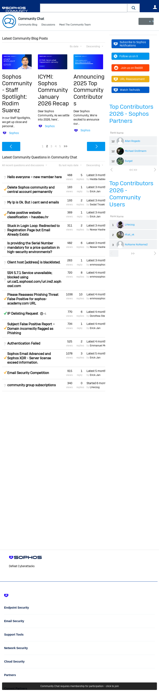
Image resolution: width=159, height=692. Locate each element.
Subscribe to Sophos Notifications (130, 43)
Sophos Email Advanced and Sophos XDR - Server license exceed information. (29, 358)
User (155, 7)
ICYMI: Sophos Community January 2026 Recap (53, 90)
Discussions (48, 25)
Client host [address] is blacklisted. (33, 262)
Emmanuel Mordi (99, 345)
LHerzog (130, 224)
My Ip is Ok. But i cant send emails (33, 202)
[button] (133, 8)
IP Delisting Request (22, 313)
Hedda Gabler (98, 179)
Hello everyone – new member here (34, 177)
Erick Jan (95, 191)
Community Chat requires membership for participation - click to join (79, 686)
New (147, 21)
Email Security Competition (28, 373)
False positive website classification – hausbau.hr (27, 215)
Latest (96, 175)
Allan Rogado (132, 141)
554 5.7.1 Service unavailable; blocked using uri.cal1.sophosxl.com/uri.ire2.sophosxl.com (34, 279)
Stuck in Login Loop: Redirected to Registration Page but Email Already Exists (33, 230)
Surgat (129, 161)
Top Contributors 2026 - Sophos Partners (131, 114)
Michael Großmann (135, 151)
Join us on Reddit (128, 67)
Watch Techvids (127, 90)
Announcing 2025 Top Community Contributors (89, 90)
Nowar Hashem (99, 229)
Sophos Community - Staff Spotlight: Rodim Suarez (17, 93)
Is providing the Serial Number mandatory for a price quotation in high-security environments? (33, 247)
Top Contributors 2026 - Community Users (131, 193)
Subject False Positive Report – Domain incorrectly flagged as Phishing (31, 328)
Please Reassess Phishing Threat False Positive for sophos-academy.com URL (32, 299)
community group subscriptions (31, 385)
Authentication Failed (23, 343)
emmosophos (98, 264)
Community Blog (27, 25)
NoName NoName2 (136, 244)
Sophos (14, 133)
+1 (45, 313)
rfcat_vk (129, 234)
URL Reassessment (129, 79)
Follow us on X (126, 56)
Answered (5, 313)
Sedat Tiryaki (97, 204)
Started (96, 383)
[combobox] (83, 8)
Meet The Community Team (75, 25)
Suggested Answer (5, 189)
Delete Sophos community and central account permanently (30, 189)
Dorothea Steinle (99, 316)
